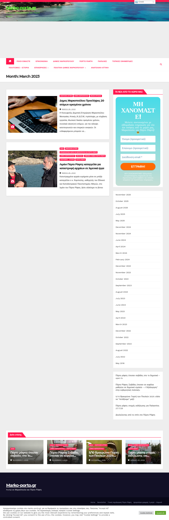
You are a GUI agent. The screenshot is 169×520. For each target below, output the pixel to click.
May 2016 (120, 363)
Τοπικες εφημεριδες (122, 61)
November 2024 (123, 233)
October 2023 (122, 279)
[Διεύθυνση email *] (138, 157)
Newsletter (101, 502)
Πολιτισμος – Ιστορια (19, 68)
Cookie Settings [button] (146, 513)
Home (92, 502)
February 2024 (123, 259)
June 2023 (121, 305)
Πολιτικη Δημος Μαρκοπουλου (69, 68)
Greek (139, 1)
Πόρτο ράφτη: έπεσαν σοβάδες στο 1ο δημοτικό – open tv (24, 455)
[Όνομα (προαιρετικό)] (138, 139)
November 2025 (123, 195)
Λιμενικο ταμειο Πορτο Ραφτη (95, 156)
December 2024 (123, 227)
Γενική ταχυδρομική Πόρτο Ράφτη (120, 502)
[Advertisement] (84, 40)
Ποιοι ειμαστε (23, 61)
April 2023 (120, 318)
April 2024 (121, 246)
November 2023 (123, 272)
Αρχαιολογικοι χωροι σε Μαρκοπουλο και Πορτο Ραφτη (78, 152)
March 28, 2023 (69, 109)
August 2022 (122, 350)
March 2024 (121, 253)
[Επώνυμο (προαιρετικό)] (138, 148)
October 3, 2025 (98, 460)
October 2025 (122, 201)
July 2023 (120, 298)
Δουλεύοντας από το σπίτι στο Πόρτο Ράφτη (135, 415)
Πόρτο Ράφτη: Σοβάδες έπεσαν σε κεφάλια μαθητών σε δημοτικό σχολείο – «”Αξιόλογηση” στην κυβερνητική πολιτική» (137, 387)
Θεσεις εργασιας (96, 96)
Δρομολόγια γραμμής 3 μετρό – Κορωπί (147, 502)
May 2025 (120, 220)
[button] (161, 64)
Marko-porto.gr (21, 7)
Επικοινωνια (42, 61)
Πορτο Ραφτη (86, 61)
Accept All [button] (160, 513)
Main (62, 148)
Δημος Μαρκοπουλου (63, 61)
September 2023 (124, 285)
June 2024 (121, 240)
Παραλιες (102, 61)
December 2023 (123, 266)
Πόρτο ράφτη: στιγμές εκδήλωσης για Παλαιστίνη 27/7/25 (141, 455)
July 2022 (120, 357)
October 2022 (122, 337)
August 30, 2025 (137, 460)
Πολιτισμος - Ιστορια (67, 159)
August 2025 (122, 207)
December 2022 (123, 331)
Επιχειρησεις (40, 68)
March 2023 (121, 324)
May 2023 (120, 311)
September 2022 (124, 344)
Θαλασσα (80, 156)
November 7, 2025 (20, 460)
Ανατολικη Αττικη (100, 68)
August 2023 (122, 292)
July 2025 (120, 214)
